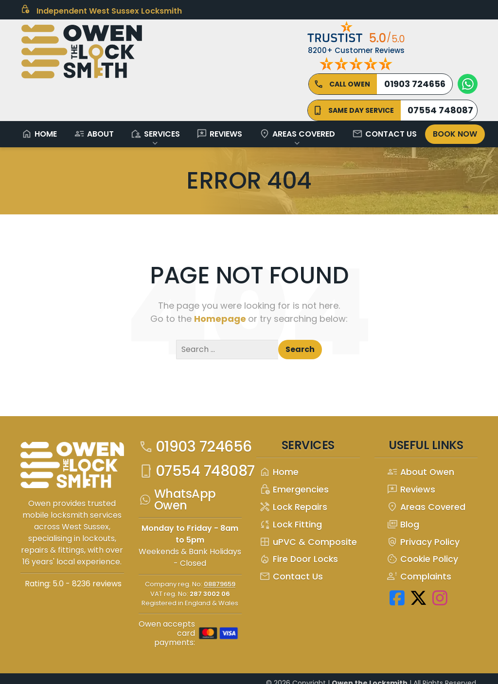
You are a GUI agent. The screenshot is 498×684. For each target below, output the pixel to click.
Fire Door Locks (298, 559)
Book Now (455, 134)
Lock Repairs (293, 507)
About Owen (420, 472)
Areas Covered (297, 133)
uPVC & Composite (308, 542)
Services (155, 133)
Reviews (219, 133)
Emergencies (294, 489)
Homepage (221, 319)
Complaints (419, 576)
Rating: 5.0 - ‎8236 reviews (73, 583)
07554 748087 (197, 471)
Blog (403, 524)
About (94, 133)
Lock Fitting (290, 524)
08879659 (219, 584)
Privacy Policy (423, 542)
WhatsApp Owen (177, 499)
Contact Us (384, 133)
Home (39, 133)
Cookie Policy (422, 559)
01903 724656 (195, 446)
